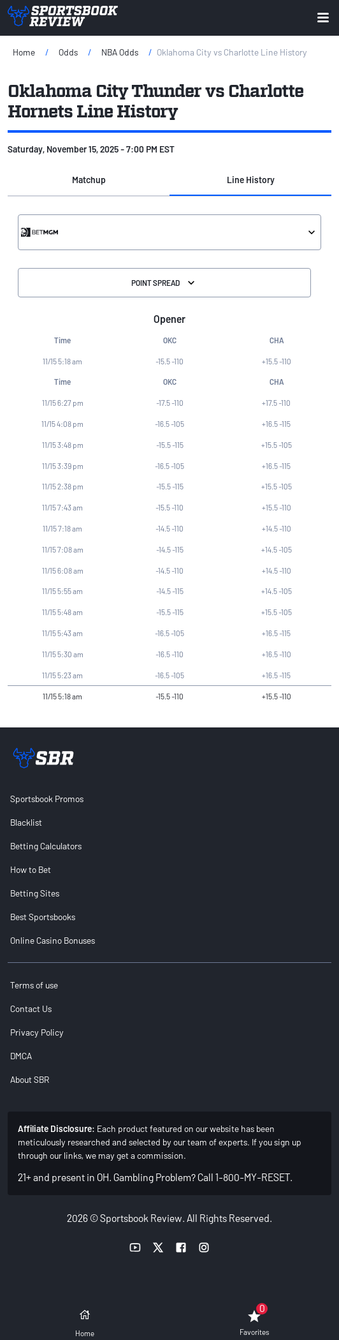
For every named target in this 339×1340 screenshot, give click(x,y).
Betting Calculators (46, 845)
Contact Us (31, 1008)
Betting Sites (34, 893)
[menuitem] (169, 798)
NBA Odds (119, 52)
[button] (89, 180)
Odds (68, 52)
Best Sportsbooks (42, 916)
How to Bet (30, 869)
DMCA (21, 1055)
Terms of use (34, 984)
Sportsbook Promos (46, 798)
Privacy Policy (37, 1032)
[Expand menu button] (323, 17)
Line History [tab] (251, 179)
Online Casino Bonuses (52, 940)
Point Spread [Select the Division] (164, 282)
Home (24, 52)
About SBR (29, 1079)
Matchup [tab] (89, 179)
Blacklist (26, 822)
